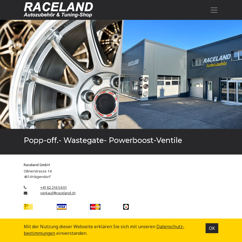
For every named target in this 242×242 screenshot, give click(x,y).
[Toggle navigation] (213, 10)
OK (212, 228)
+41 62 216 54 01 (53, 187)
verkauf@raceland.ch (58, 192)
